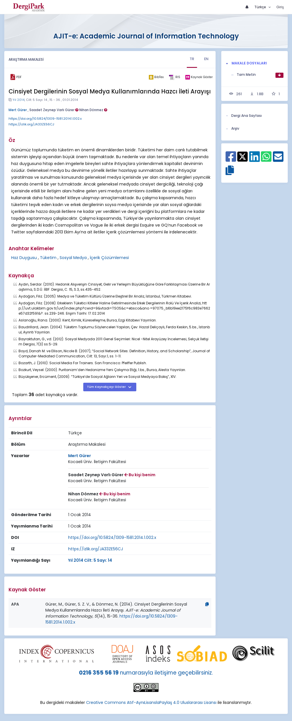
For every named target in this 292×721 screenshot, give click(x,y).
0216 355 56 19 (99, 673)
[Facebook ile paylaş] (231, 159)
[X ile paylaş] (242, 156)
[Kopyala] (207, 604)
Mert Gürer (18, 110)
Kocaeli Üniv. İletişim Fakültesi (97, 462)
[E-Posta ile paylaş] (278, 159)
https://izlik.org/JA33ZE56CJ (31, 124)
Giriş (280, 7)
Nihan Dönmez (93, 110)
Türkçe (260, 7)
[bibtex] (156, 77)
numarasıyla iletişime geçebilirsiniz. (166, 673)
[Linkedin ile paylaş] (254, 159)
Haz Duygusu (24, 257)
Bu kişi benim (139, 475)
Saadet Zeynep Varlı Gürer (53, 110)
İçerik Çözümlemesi (109, 257)
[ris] (174, 77)
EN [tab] (206, 58)
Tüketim (48, 257)
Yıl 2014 (19, 99)
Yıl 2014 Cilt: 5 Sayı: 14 (90, 560)
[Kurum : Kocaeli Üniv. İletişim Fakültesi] (97, 462)
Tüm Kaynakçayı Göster (107, 387)
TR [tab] (192, 58)
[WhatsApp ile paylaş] (266, 159)
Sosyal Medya (73, 257)
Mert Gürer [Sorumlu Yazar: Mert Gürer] (79, 456)
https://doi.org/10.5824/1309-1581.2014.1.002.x (45, 118)
